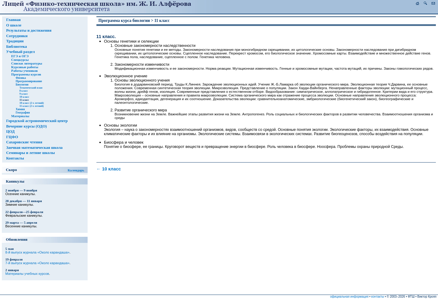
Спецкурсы (20, 59)
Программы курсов (26, 74)
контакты (377, 296)
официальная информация (349, 296)
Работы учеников (24, 70)
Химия (20, 109)
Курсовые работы (24, 67)
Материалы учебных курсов (27, 273)
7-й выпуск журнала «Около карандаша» (37, 263)
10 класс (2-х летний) (31, 102)
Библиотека (16, 46)
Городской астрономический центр (37, 121)
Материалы (20, 116)
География (23, 112)
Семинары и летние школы (30, 153)
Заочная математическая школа (34, 147)
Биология (22, 84)
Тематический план (30, 87)
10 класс (24, 96)
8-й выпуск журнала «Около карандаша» (37, 252)
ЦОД (10, 131)
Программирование (29, 81)
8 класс (23, 90)
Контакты (15, 158)
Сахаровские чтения (24, 142)
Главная (13, 20)
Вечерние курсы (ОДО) (26, 126)
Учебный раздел (20, 52)
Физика (21, 77)
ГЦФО (12, 137)
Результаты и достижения (28, 30)
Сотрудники (16, 36)
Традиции (15, 41)
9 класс (23, 93)
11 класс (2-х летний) (31, 105)
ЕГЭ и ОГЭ (20, 56)
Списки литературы (26, 63)
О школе (13, 25)
